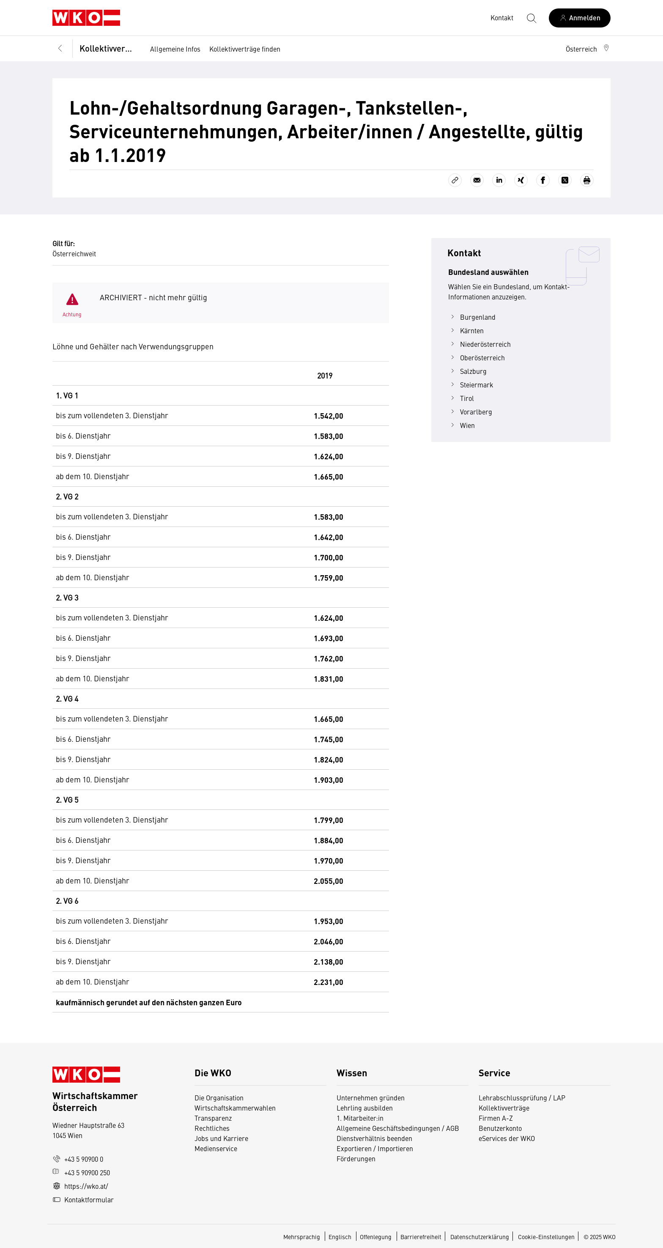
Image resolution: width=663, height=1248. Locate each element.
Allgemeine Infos (175, 48)
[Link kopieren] (455, 180)
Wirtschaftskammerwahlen (235, 1107)
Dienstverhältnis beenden (374, 1138)
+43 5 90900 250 (81, 1172)
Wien (461, 425)
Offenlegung (376, 1236)
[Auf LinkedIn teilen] (499, 180)
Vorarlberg (470, 411)
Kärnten (466, 330)
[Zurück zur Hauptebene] (60, 48)
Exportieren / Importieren (375, 1148)
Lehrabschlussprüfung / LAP (522, 1097)
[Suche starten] (531, 17)
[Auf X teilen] (565, 180)
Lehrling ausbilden (365, 1107)
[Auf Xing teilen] (521, 180)
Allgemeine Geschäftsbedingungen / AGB (398, 1128)
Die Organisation (219, 1097)
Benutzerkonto (500, 1128)
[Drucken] (587, 180)
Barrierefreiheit (420, 1236)
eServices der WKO (507, 1138)
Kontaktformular (83, 1199)
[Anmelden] (580, 17)
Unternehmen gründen (371, 1097)
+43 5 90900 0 (77, 1158)
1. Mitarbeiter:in (360, 1117)
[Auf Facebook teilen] (543, 180)
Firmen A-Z (496, 1117)
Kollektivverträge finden (244, 48)
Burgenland (472, 316)
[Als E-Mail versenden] (477, 180)
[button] (588, 49)
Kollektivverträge (109, 48)
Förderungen (356, 1158)
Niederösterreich (479, 343)
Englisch (341, 1236)
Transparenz (213, 1117)
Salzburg (467, 371)
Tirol (461, 398)
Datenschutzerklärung (479, 1236)
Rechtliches (212, 1128)
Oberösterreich (476, 357)
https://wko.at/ (80, 1185)
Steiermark (470, 384)
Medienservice (216, 1148)
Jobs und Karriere (221, 1138)
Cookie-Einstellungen (546, 1236)
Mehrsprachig (302, 1236)
